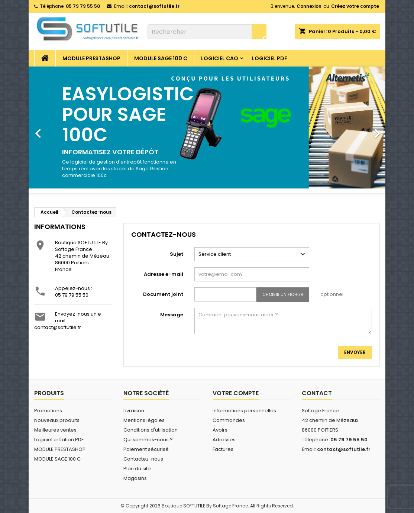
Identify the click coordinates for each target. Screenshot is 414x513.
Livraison (133, 410)
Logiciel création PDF (59, 439)
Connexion (309, 6)
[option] (207, 130)
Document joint (163, 294)
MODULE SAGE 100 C (160, 58)
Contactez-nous (143, 458)
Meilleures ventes (55, 429)
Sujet (176, 254)
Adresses (224, 439)
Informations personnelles (244, 410)
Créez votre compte (355, 6)
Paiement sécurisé (146, 449)
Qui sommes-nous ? (148, 439)
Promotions (48, 410)
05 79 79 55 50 (71, 295)
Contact (317, 393)
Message (171, 314)
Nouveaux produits (57, 420)
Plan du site (137, 468)
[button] (55, 130)
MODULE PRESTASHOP (91, 58)
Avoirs (220, 429)
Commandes (229, 420)
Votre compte (236, 393)
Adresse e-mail (163, 274)
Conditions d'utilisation (150, 429)
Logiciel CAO (219, 58)
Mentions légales (144, 420)
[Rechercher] (207, 31)
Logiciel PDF (269, 58)
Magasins (135, 478)
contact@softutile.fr (154, 6)
